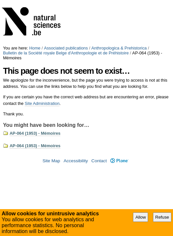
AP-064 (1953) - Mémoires (35, 133)
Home (34, 48)
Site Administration (42, 103)
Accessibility (76, 160)
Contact (99, 160)
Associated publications (66, 48)
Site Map (51, 160)
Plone (119, 160)
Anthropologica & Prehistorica (119, 48)
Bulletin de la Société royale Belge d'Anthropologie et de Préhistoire (66, 52)
